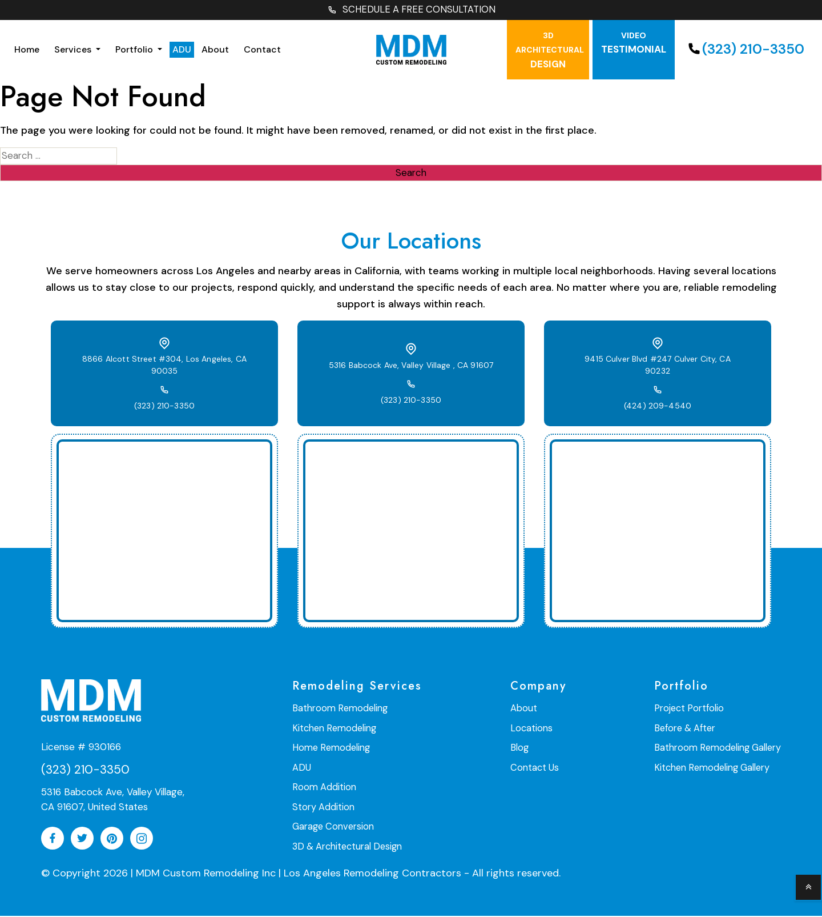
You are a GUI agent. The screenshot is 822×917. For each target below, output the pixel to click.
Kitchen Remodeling (333, 729)
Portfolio (135, 51)
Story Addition (323, 807)
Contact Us (536, 768)
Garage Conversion (332, 826)
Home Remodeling (329, 749)
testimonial (633, 44)
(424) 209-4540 (657, 402)
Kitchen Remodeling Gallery (714, 768)
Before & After (688, 729)
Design (549, 51)
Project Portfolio (692, 710)
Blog (521, 749)
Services (74, 51)
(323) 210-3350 (744, 50)
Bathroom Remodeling (338, 710)
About (215, 51)
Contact (262, 51)
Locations (533, 729)
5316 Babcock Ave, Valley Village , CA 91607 (411, 367)
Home (26, 51)
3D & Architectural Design (346, 846)
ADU (181, 51)
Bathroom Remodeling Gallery (719, 749)
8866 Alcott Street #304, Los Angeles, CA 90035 (164, 366)
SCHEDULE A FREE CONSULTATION (411, 10)
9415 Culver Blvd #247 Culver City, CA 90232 (658, 367)
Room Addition (323, 788)
